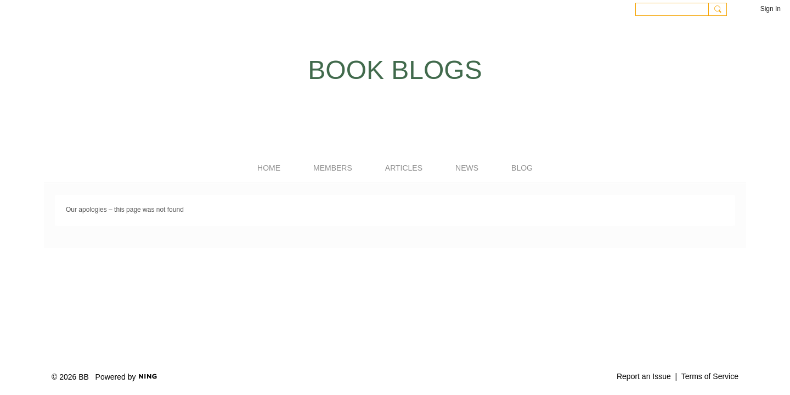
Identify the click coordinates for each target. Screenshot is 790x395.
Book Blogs (395, 69)
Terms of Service (709, 376)
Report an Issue (644, 376)
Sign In (770, 9)
